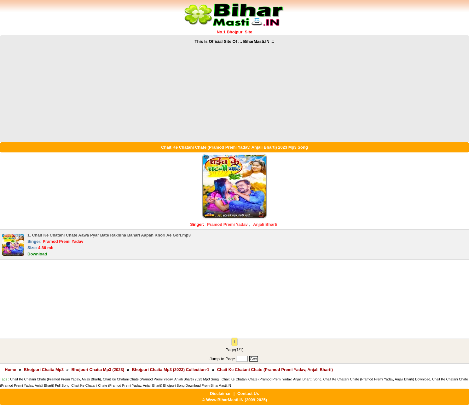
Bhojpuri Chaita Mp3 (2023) (97, 369)
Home (10, 369)
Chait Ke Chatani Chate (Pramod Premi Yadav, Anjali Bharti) (275, 369)
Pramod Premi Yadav (227, 224)
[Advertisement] (234, 92)
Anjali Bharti (265, 224)
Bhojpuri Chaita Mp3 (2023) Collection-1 (171, 369)
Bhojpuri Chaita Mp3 (44, 369)
